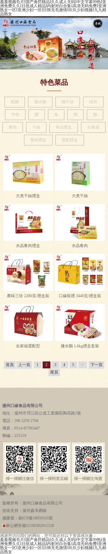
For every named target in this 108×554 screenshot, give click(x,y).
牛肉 (15, 114)
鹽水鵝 (40, 102)
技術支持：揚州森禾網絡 (24, 510)
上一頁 (24, 365)
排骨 (93, 102)
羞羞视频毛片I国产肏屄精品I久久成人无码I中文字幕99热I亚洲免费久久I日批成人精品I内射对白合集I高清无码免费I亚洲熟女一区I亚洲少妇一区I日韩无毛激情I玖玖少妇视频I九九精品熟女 (53, 546)
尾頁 (54, 372)
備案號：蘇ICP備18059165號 (27, 518)
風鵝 (15, 102)
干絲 (36, 127)
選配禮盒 (70, 140)
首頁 (10, 365)
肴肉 (13, 127)
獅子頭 (68, 102)
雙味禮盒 (38, 140)
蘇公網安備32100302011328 (28, 525)
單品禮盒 (64, 127)
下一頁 (96, 365)
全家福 (93, 127)
